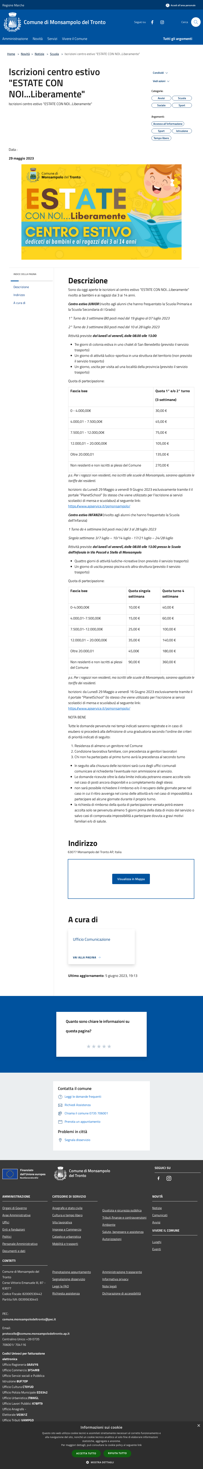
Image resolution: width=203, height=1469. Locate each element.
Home (11, 53)
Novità (25, 53)
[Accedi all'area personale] (181, 5)
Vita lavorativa (62, 1222)
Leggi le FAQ (60, 1286)
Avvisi (156, 1222)
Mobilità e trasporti (65, 1243)
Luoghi (156, 1242)
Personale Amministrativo (19, 1243)
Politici (6, 1236)
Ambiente (108, 1224)
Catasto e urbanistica (66, 1236)
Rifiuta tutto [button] (117, 1453)
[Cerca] (196, 22)
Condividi (161, 73)
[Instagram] (161, 22)
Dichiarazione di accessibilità (121, 1293)
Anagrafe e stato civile (67, 1208)
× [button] (198, 1425)
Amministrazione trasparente (122, 1272)
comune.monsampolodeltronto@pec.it (29, 1319)
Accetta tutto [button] (86, 1453)
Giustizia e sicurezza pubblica (122, 1210)
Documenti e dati (13, 1250)
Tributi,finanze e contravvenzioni (124, 1217)
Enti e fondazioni (13, 1229)
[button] (101, 1462)
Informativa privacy (115, 1279)
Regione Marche (13, 5)
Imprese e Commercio (66, 1229)
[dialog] (101, 1445)
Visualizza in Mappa (131, 879)
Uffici (5, 1222)
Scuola (54, 53)
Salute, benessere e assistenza (123, 1231)
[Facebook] (151, 22)
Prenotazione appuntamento (71, 1272)
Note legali (109, 1286)
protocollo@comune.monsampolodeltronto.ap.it (36, 1333)
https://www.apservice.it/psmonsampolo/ (99, 506)
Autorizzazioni (112, 1239)
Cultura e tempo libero (67, 1215)
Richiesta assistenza (66, 1293)
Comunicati (160, 1215)
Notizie (39, 53)
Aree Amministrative (16, 1215)
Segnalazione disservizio (68, 1279)
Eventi (156, 1249)
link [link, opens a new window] (140, 1445)
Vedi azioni (162, 81)
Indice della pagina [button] (24, 274)
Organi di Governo (14, 1208)
